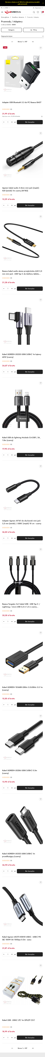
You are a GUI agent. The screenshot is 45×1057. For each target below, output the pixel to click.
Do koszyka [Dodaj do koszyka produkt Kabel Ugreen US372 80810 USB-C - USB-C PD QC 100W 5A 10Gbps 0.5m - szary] (29, 954)
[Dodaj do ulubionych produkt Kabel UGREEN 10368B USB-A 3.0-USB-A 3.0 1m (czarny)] (40, 632)
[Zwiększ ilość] (11, 122)
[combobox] (22, 36)
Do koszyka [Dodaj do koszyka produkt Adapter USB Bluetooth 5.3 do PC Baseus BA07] (29, 122)
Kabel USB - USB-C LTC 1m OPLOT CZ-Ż (18, 1020)
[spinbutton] (7, 122)
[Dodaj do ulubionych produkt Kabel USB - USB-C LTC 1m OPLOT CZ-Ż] (40, 965)
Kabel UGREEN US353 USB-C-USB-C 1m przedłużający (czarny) (18, 855)
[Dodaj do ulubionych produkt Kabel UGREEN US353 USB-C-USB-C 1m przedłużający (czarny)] (40, 799)
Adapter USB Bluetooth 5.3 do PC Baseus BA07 (21, 102)
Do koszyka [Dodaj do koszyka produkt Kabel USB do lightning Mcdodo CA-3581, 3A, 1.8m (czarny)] (29, 455)
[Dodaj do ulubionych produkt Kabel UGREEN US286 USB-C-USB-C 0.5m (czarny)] (40, 715)
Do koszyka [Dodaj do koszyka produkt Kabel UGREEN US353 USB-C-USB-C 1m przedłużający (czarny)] (29, 871)
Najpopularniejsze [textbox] (6, 36)
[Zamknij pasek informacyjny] (43, 3)
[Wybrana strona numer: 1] (22, 41)
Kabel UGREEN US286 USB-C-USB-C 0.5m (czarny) (19, 772)
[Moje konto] (38, 7)
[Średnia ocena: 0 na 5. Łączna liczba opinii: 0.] (7, 109)
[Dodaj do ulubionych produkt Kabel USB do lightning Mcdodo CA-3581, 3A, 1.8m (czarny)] (40, 382)
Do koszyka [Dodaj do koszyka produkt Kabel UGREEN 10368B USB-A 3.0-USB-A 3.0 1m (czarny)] (29, 705)
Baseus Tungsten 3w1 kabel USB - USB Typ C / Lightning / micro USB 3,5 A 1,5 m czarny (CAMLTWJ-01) (21, 605)
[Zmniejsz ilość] (3, 122)
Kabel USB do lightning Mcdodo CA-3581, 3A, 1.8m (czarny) (21, 439)
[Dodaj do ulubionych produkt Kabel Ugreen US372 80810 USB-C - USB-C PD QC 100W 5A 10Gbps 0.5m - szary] (40, 882)
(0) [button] (11, 109)
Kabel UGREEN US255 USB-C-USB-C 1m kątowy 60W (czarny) (21, 355)
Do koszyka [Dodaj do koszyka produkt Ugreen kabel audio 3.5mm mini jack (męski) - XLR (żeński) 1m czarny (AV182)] (29, 205)
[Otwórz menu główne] (2, 12)
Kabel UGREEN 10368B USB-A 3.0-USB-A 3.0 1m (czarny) (22, 688)
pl (2, 8)
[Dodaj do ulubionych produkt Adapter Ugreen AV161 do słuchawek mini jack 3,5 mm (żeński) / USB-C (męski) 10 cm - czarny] (40, 466)
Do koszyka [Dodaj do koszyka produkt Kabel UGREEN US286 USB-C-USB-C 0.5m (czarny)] (29, 788)
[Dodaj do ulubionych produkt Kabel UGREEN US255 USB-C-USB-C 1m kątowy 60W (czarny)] (40, 299)
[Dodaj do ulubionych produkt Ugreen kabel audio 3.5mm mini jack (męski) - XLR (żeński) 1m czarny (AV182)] (40, 133)
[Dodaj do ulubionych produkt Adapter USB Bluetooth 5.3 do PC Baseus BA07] (40, 47)
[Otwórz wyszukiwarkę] (34, 12)
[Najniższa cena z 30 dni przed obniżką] (42, 116)
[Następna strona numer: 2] (32, 41)
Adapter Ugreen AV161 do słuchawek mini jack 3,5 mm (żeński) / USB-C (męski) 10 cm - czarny (21, 522)
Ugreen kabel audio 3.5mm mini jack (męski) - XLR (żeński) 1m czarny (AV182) (21, 189)
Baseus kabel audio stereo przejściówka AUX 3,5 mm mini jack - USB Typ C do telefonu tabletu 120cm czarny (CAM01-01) (22, 272)
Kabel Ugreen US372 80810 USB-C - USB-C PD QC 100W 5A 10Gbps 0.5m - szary (21, 938)
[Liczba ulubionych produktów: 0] (38, 12)
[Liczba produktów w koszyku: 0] (42, 12)
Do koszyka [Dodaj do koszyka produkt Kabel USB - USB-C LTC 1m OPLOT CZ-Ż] (29, 1038)
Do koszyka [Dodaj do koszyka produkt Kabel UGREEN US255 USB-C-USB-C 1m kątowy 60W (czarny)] (29, 372)
